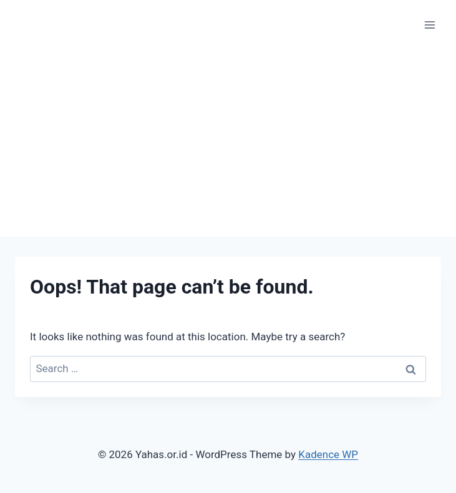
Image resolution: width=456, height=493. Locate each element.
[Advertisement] (228, 143)
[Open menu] (429, 24)
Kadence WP (328, 454)
